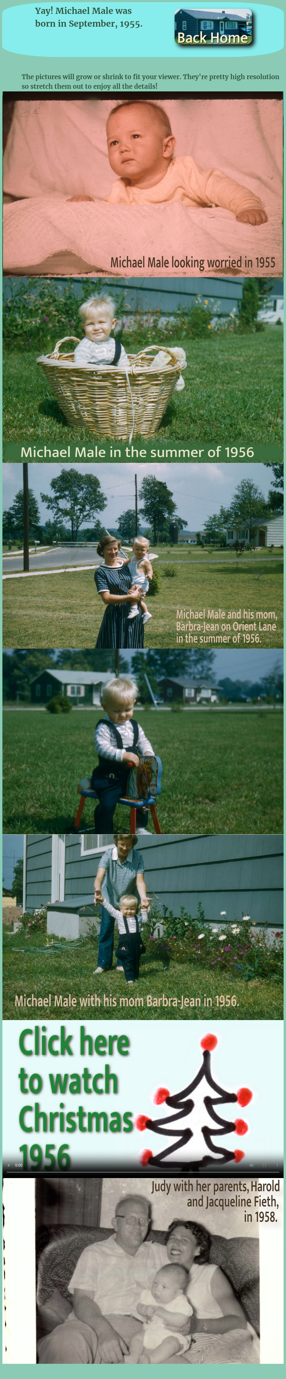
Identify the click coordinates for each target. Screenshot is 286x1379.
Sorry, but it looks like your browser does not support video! (143, 1099)
